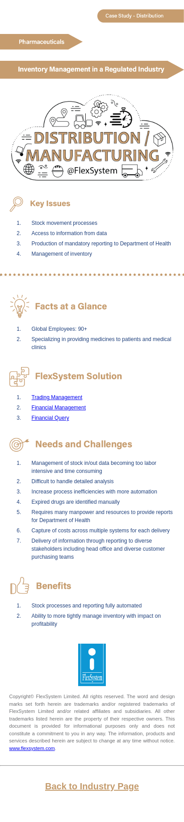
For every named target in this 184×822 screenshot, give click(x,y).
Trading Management (57, 397)
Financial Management (59, 408)
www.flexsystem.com (32, 748)
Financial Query (50, 418)
